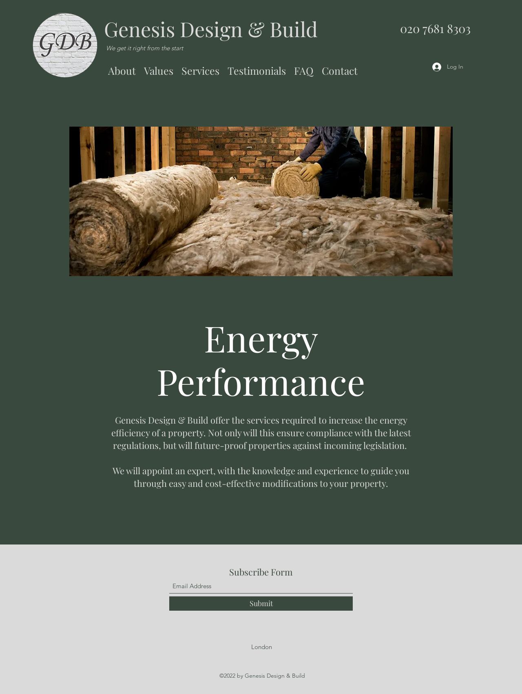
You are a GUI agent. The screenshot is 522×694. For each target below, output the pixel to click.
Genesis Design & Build (211, 28)
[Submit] (261, 603)
